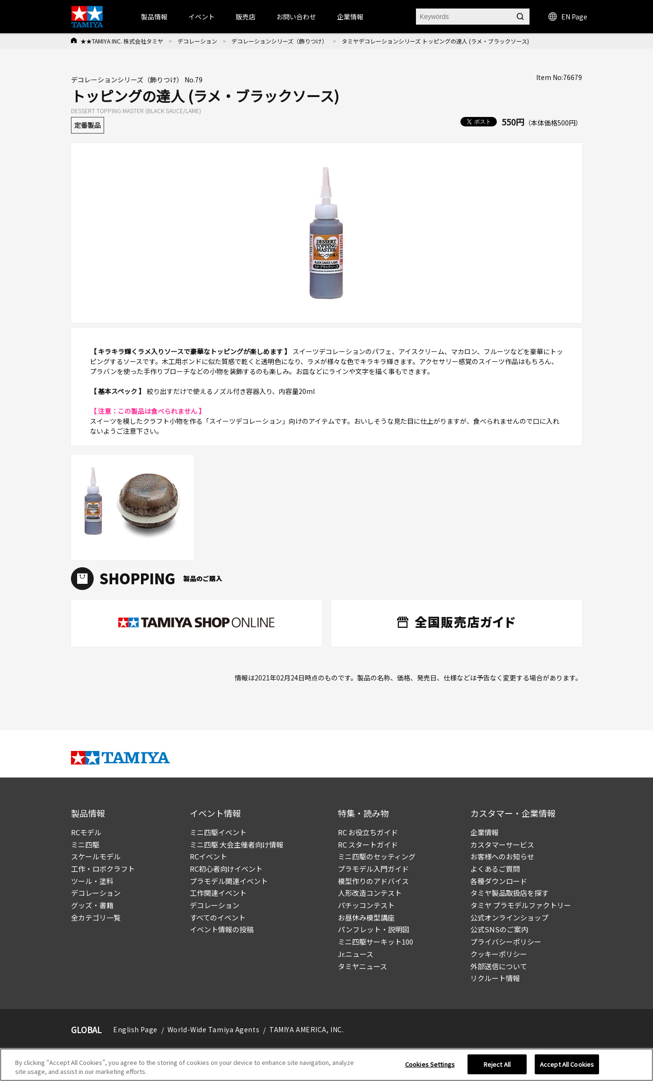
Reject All (497, 1064)
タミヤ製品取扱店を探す (509, 893)
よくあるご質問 (495, 869)
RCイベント (208, 856)
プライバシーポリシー (505, 942)
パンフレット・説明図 (373, 929)
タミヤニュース (362, 966)
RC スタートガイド (368, 844)
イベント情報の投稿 (222, 929)
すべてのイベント (218, 917)
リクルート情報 (495, 978)
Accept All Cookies (567, 1064)
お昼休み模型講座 (366, 917)
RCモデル (86, 832)
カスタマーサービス (502, 844)
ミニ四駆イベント (218, 832)
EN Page (567, 16)
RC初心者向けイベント (226, 869)
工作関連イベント (218, 893)
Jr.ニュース (355, 954)
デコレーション (197, 41)
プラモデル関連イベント (229, 881)
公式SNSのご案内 (499, 929)
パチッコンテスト (366, 905)
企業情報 (484, 832)
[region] (326, 1064)
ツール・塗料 (92, 881)
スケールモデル (96, 856)
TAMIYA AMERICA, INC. (306, 1029)
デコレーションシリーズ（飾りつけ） (279, 41)
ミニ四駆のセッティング (376, 856)
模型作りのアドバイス (373, 881)
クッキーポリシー (498, 954)
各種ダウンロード (498, 881)
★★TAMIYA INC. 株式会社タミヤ (121, 41)
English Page (135, 1029)
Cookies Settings (430, 1064)
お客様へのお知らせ (502, 856)
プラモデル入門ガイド (373, 869)
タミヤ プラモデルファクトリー (520, 905)
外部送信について (498, 966)
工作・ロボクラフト (103, 869)
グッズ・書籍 (92, 905)
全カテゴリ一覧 (96, 917)
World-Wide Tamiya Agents (213, 1029)
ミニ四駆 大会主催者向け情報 (236, 844)
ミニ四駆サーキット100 (375, 942)
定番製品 (87, 125)
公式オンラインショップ (509, 917)
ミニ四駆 (85, 844)
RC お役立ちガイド (368, 832)
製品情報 (154, 16)
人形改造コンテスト (370, 893)
